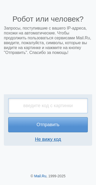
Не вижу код (48, 139)
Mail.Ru (40, 176)
